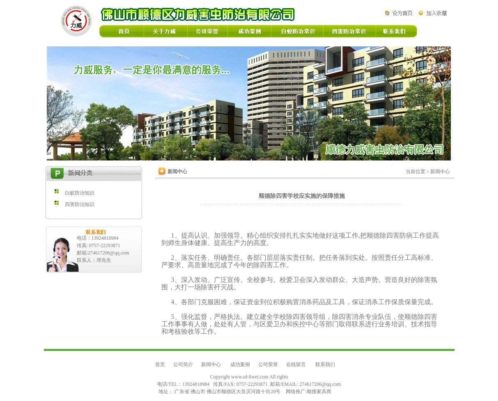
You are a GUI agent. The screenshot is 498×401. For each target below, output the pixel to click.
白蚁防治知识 (79, 193)
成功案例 (240, 364)
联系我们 (325, 364)
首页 (160, 364)
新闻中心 (211, 364)
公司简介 (183, 364)
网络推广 (295, 391)
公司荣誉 (268, 364)
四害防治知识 (79, 204)
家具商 (324, 391)
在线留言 (296, 364)
